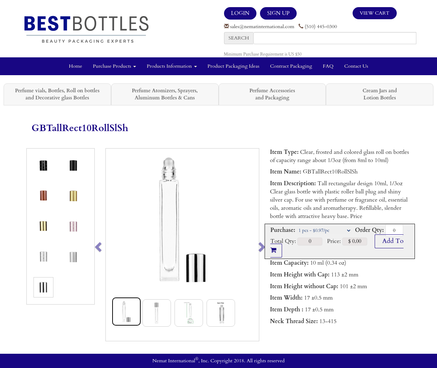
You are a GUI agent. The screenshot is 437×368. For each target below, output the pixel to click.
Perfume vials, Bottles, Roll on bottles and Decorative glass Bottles (57, 94)
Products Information (172, 66)
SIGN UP (278, 13)
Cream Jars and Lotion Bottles (380, 94)
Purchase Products (114, 66)
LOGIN (240, 13)
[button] (113, 245)
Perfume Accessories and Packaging (272, 94)
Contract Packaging (291, 66)
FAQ (328, 66)
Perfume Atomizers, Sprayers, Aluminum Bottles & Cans (165, 94)
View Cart (375, 13)
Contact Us (356, 66)
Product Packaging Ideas (234, 66)
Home (75, 66)
